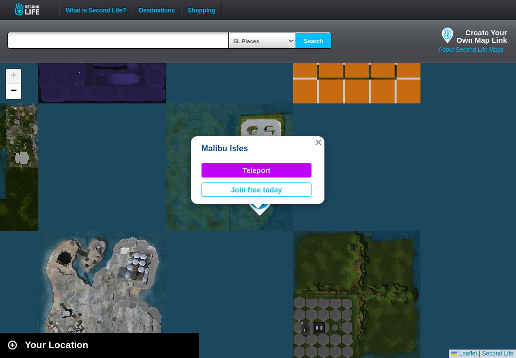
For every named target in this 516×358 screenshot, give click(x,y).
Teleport (257, 171)
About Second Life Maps (471, 49)
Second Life (32, 9)
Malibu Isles (225, 148)
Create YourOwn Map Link (481, 36)
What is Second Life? (96, 9)
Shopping (201, 9)
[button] (318, 142)
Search (313, 41)
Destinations (157, 9)
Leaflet (464, 353)
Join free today (256, 190)
